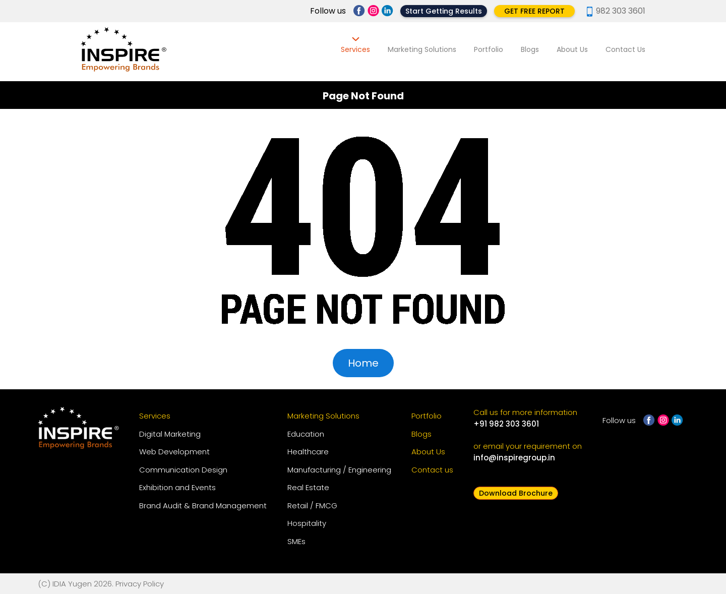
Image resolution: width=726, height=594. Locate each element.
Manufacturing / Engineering (339, 469)
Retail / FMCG (312, 505)
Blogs (530, 49)
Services (355, 49)
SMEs (296, 541)
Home (363, 363)
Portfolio (488, 49)
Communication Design (183, 469)
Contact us (432, 469)
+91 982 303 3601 (506, 424)
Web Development (174, 451)
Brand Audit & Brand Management (203, 505)
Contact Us (625, 49)
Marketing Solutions (422, 49)
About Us (572, 49)
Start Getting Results (443, 11)
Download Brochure (516, 493)
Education (305, 434)
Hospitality (306, 523)
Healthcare (308, 451)
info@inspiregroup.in (514, 457)
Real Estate (308, 487)
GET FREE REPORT (534, 11)
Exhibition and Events (177, 487)
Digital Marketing (170, 434)
